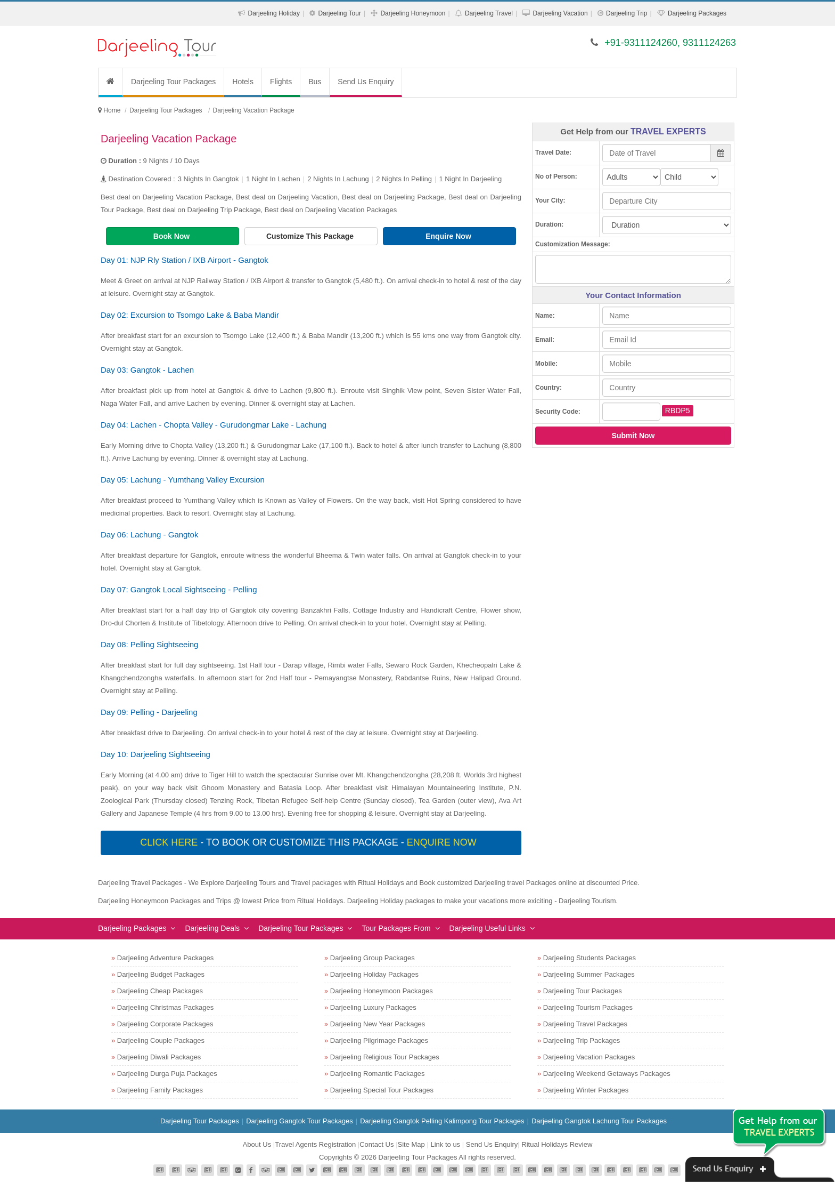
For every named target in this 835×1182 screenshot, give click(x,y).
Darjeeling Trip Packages (581, 1040)
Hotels (242, 81)
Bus (314, 81)
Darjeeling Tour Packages (173, 81)
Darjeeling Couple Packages (160, 1040)
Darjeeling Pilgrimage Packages (379, 1040)
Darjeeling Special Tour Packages (381, 1090)
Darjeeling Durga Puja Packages (167, 1074)
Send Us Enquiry (366, 81)
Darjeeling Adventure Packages (165, 958)
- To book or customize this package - (309, 842)
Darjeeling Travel (489, 13)
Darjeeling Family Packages (160, 1090)
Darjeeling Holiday (274, 13)
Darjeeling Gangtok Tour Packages (299, 1121)
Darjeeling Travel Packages (585, 1024)
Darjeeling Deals (212, 928)
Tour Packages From (396, 928)
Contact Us (376, 1144)
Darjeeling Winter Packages (585, 1090)
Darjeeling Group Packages (372, 958)
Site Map (411, 1144)
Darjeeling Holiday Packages (374, 974)
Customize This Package (311, 236)
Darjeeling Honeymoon (412, 13)
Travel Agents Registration (315, 1144)
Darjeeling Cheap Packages (160, 991)
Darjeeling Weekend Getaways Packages (606, 1074)
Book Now (172, 236)
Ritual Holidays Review (556, 1144)
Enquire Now (449, 236)
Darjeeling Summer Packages (589, 974)
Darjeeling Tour (339, 13)
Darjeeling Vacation (560, 13)
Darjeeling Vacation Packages (589, 1057)
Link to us (445, 1144)
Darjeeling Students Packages (589, 958)
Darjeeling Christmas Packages (165, 1007)
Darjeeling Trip (626, 13)
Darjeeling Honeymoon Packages (381, 991)
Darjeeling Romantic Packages (377, 1074)
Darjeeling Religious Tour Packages (384, 1057)
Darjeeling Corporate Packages (165, 1024)
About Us (257, 1144)
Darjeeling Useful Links (487, 928)
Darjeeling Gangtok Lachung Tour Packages (599, 1121)
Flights (281, 81)
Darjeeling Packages (697, 13)
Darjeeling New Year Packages (377, 1024)
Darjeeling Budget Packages (160, 974)
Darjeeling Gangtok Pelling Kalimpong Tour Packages (442, 1121)
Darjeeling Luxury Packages (373, 1007)
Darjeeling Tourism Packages (588, 1007)
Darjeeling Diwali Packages (159, 1057)
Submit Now (633, 435)
